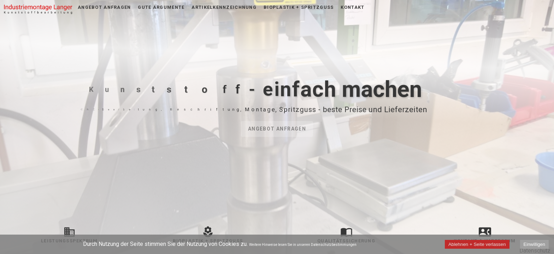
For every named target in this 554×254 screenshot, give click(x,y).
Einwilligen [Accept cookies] (534, 244)
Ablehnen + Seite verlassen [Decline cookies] (477, 244)
